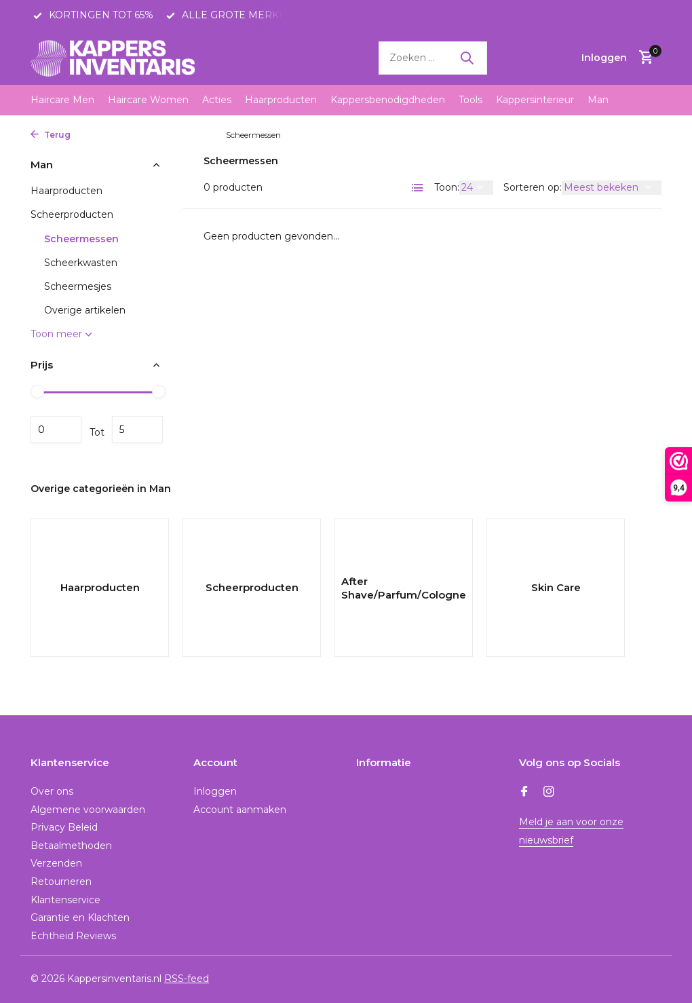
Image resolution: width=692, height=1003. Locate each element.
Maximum (137, 429)
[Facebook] (524, 792)
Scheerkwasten (80, 263)
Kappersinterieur (535, 100)
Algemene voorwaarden (88, 809)
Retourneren (61, 881)
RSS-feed (186, 978)
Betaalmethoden (71, 845)
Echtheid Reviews (73, 936)
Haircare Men (62, 100)
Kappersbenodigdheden (387, 100)
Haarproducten (281, 100)
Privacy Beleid (64, 827)
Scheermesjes (77, 286)
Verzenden (56, 863)
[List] (418, 188)
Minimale (56, 429)
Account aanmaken (239, 809)
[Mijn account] (604, 58)
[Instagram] (548, 792)
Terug (51, 135)
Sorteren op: (532, 187)
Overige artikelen (85, 310)
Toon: (446, 187)
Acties (216, 100)
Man (598, 100)
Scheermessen (81, 239)
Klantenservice (65, 900)
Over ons (52, 791)
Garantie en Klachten (80, 917)
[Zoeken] (433, 58)
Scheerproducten (184, 135)
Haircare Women (148, 100)
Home (94, 135)
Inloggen (215, 791)
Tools (470, 100)
